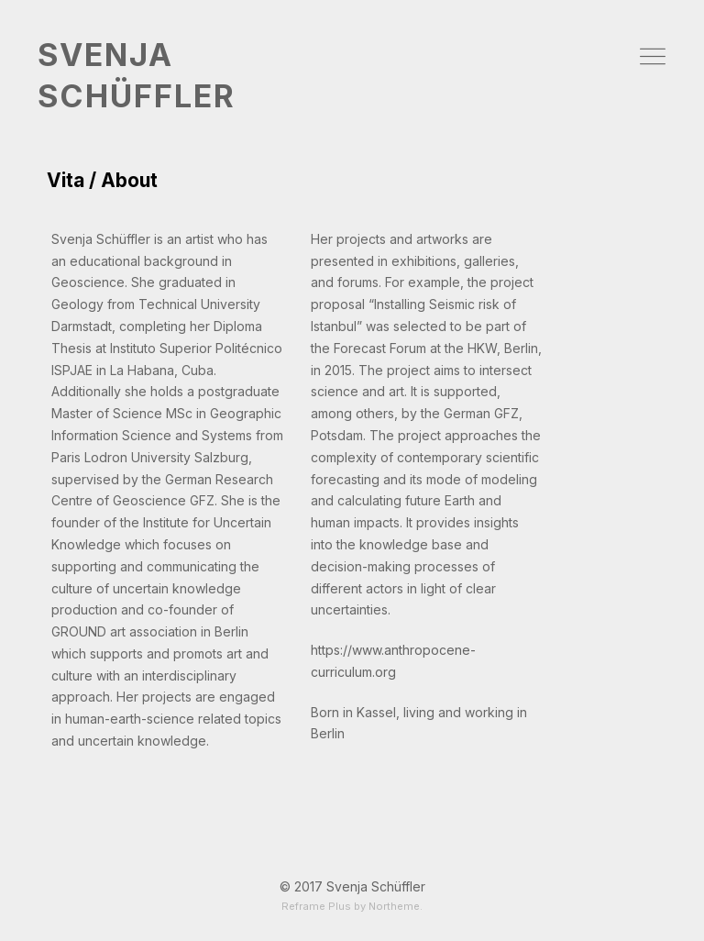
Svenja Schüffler (375, 886)
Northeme (394, 906)
